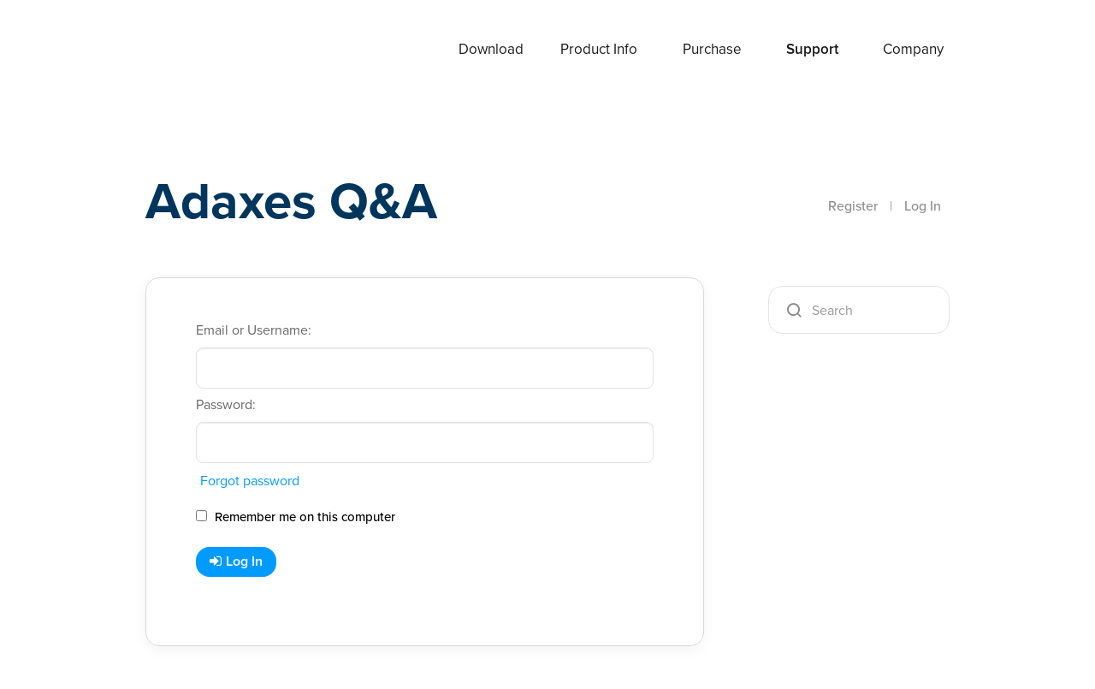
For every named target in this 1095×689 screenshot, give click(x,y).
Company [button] (913, 49)
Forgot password (249, 480)
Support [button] (812, 49)
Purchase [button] (712, 49)
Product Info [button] (598, 49)
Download (491, 49)
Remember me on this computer (295, 517)
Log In (922, 206)
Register (853, 206)
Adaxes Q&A (291, 201)
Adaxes (187, 50)
